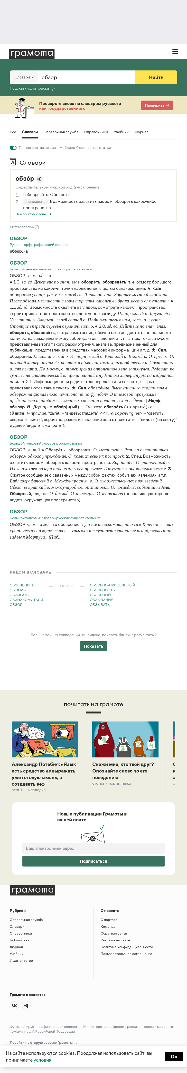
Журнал (141, 132)
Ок (174, 1056)
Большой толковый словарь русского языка (46, 443)
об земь (18, 590)
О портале (109, 920)
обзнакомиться (26, 600)
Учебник (121, 132)
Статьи (17, 790)
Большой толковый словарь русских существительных (55, 518)
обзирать (19, 595)
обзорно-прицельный (112, 585)
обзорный (100, 595)
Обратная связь (114, 933)
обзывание (101, 600)
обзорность (102, 590)
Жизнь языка (120, 783)
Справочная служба (61, 132)
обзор (18, 238)
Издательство (21, 960)
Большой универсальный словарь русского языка (51, 269)
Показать (93, 646)
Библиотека (19, 940)
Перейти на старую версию (44, 1042)
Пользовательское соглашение (126, 954)
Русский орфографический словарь (39, 244)
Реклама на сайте (115, 940)
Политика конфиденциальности (127, 947)
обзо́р (25, 178)
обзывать (100, 604)
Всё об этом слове (31, 214)
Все (13, 132)
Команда (108, 926)
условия (42, 1060)
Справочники (96, 132)
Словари (30, 132)
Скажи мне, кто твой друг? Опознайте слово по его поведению (123, 771)
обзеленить (22, 585)
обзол (16, 604)
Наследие (37, 790)
